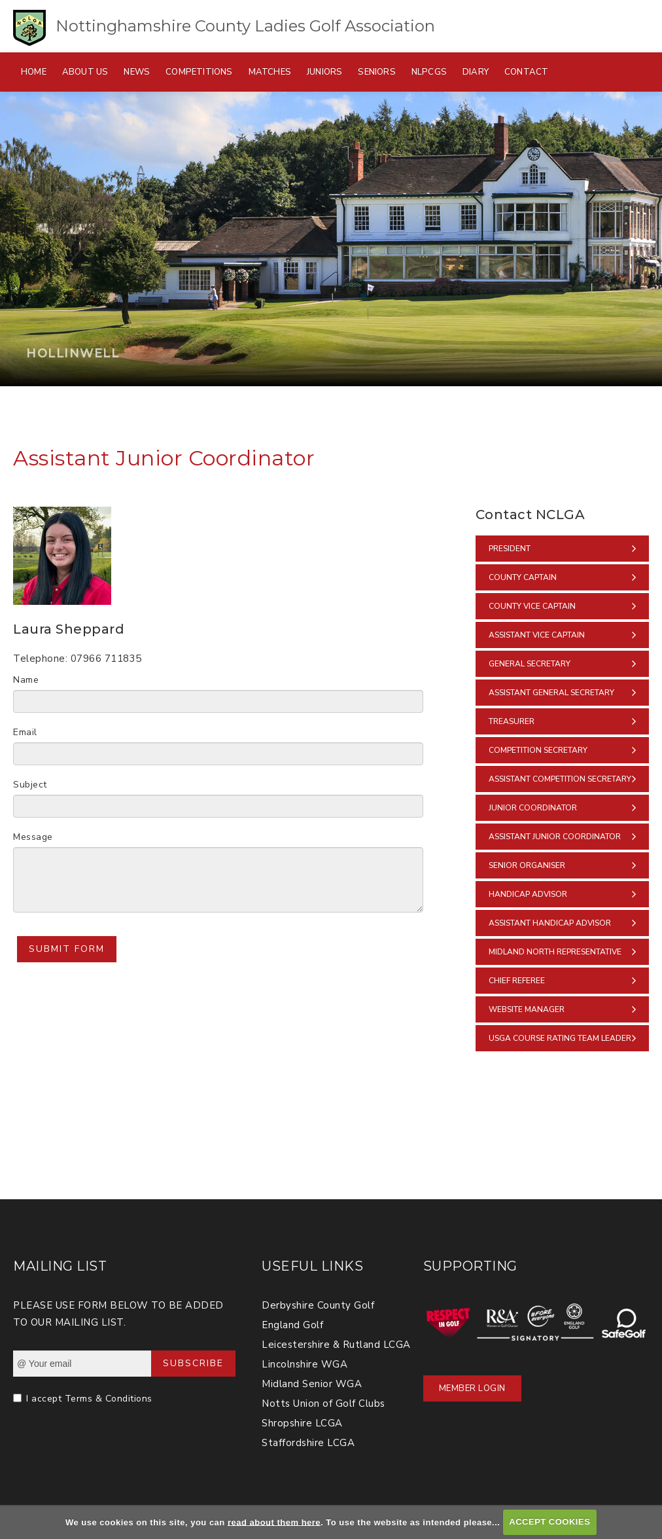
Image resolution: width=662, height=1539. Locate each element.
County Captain (523, 577)
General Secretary (529, 664)
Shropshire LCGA (302, 1423)
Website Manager (527, 1009)
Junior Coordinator (533, 808)
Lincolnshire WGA (304, 1364)
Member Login (472, 1388)
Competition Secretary (538, 750)
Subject (30, 784)
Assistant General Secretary (551, 692)
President (510, 548)
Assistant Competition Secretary (560, 779)
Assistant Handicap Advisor (550, 923)
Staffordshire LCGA (308, 1442)
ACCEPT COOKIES (549, 1522)
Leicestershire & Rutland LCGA (336, 1344)
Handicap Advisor (528, 894)
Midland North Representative (555, 952)
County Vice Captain (532, 606)
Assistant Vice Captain (537, 635)
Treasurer (511, 721)
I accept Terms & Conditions (89, 1398)
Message (33, 837)
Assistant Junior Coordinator (555, 836)
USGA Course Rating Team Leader (560, 1038)
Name (26, 680)
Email (25, 732)
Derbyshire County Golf (318, 1305)
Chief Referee (517, 980)
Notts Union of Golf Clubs (323, 1403)
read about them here (274, 1522)
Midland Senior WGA (312, 1383)
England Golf (292, 1324)
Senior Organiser (527, 865)
